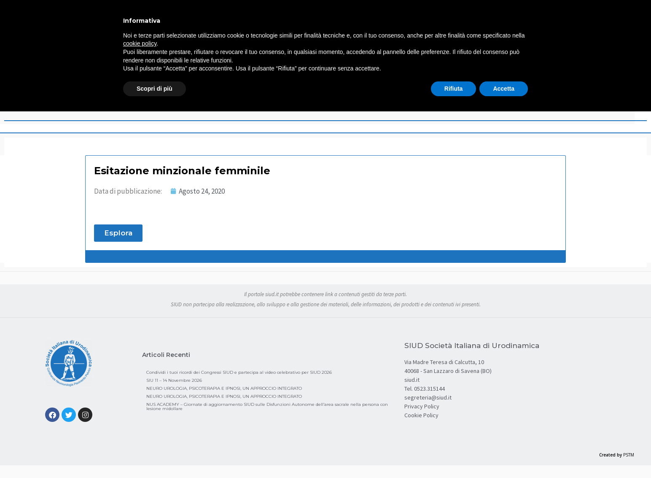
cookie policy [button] (139, 43)
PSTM (628, 455)
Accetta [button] (503, 88)
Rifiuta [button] (453, 88)
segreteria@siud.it (428, 397)
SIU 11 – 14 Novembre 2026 (174, 380)
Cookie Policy (421, 415)
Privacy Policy (421, 406)
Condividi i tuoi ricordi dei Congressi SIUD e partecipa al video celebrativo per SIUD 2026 (239, 372)
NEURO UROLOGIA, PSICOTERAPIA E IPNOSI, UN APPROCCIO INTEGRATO (224, 388)
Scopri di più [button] (154, 88)
